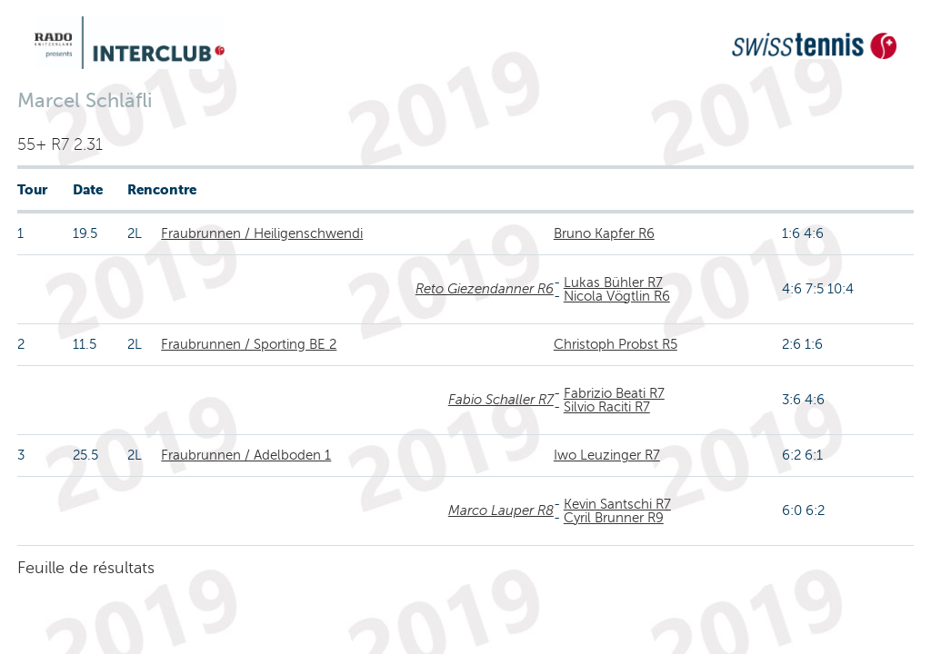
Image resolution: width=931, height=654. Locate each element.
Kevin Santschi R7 (617, 504)
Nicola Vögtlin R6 (617, 296)
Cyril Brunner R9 (614, 517)
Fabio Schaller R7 (501, 399)
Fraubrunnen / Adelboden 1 (246, 455)
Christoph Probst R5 (615, 344)
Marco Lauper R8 (501, 510)
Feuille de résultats (86, 568)
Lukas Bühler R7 (613, 282)
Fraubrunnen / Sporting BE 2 (248, 344)
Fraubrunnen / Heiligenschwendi (262, 233)
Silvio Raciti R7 (607, 407)
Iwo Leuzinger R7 (607, 455)
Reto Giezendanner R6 (484, 289)
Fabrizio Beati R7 (614, 393)
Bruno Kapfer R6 (604, 233)
